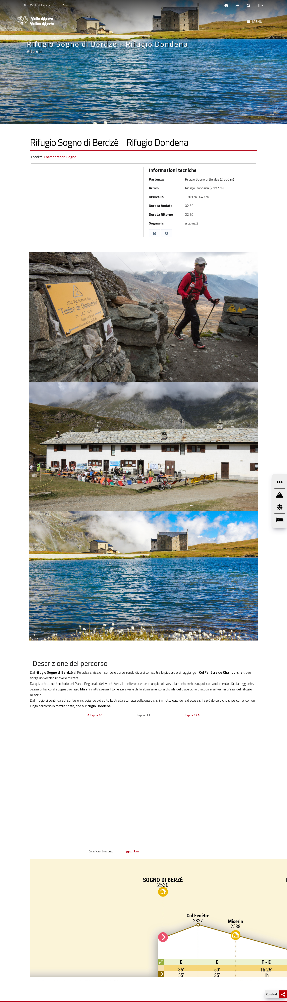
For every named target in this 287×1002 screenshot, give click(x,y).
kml (137, 851)
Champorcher (54, 157)
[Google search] (248, 5)
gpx (129, 851)
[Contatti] (226, 5)
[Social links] (237, 5)
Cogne (71, 157)
